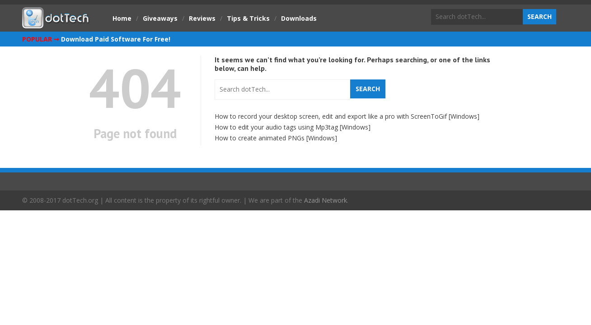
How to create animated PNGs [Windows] (276, 138)
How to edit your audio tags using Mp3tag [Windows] (293, 127)
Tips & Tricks (248, 18)
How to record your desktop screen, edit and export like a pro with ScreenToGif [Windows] (347, 116)
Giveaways (160, 18)
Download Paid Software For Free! (115, 39)
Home (122, 18)
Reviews (202, 18)
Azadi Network (325, 200)
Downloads (299, 18)
